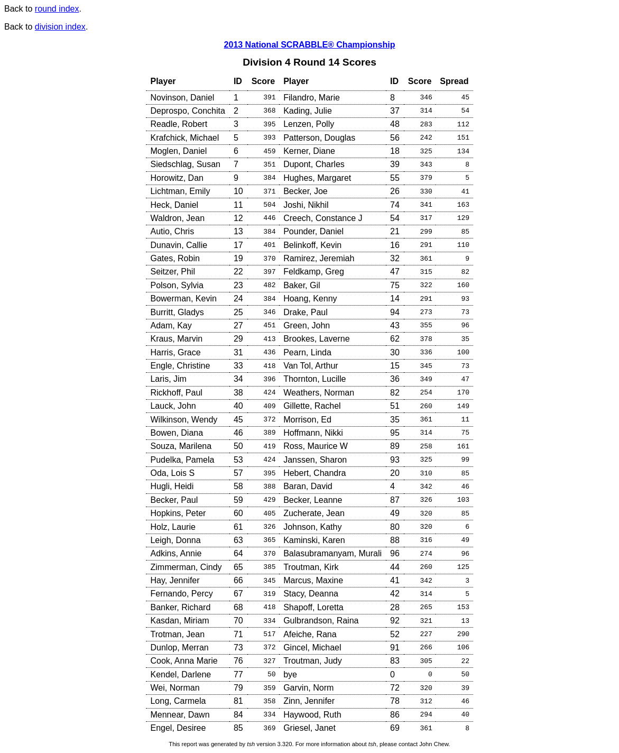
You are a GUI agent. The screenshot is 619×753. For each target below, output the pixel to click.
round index (57, 8)
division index (60, 26)
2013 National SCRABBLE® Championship (309, 44)
